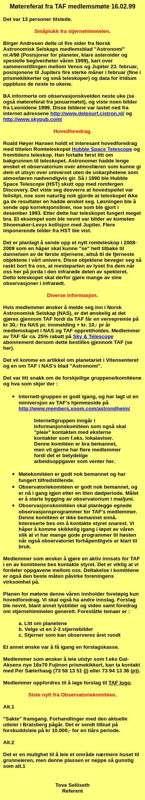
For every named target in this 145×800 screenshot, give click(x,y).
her (7, 348)
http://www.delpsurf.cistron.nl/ (87, 113)
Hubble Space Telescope (102, 149)
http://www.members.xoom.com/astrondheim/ (74, 408)
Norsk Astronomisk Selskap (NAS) (62, 310)
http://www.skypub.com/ (32, 119)
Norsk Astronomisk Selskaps (56, 46)
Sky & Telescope (93, 336)
